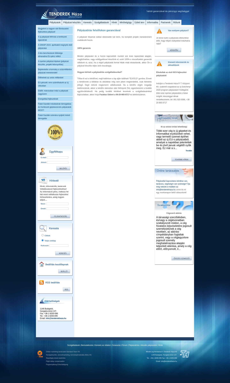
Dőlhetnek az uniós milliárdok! (50, 78)
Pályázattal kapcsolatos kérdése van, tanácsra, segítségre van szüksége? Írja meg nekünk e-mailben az (173, 184)
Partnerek (166, 22)
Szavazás (116, 345)
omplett (129, 37)
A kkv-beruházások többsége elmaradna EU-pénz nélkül (50, 54)
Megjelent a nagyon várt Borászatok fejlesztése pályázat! (53, 30)
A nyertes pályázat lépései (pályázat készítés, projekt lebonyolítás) (53, 63)
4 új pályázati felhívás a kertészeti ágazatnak (52, 38)
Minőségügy (126, 22)
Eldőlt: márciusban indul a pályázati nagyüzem (53, 92)
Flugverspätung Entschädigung (57, 364)
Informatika (152, 22)
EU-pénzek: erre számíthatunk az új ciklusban (53, 84)
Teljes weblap (49, 241)
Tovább (189, 151)
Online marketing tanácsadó (56, 352)
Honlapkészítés (51, 355)
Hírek (114, 22)
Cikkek (46, 236)
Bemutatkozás (87, 345)
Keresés (87, 22)
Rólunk (176, 22)
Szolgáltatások (101, 22)
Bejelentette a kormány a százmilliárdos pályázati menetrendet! (55, 71)
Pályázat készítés (72, 22)
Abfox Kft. (88, 355)
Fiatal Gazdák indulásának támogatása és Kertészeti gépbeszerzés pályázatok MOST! (54, 107)
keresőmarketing (64, 355)
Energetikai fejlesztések (48, 99)
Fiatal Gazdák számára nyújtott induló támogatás (54, 117)
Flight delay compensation (55, 361)
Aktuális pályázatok (148, 345)
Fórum (124, 345)
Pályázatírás (134, 345)
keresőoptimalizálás (77, 355)
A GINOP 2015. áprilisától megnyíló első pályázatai (55, 46)
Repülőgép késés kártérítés (55, 358)
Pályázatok (55, 22)
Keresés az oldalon (103, 345)
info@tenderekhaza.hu (56, 318)
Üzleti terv (139, 22)
